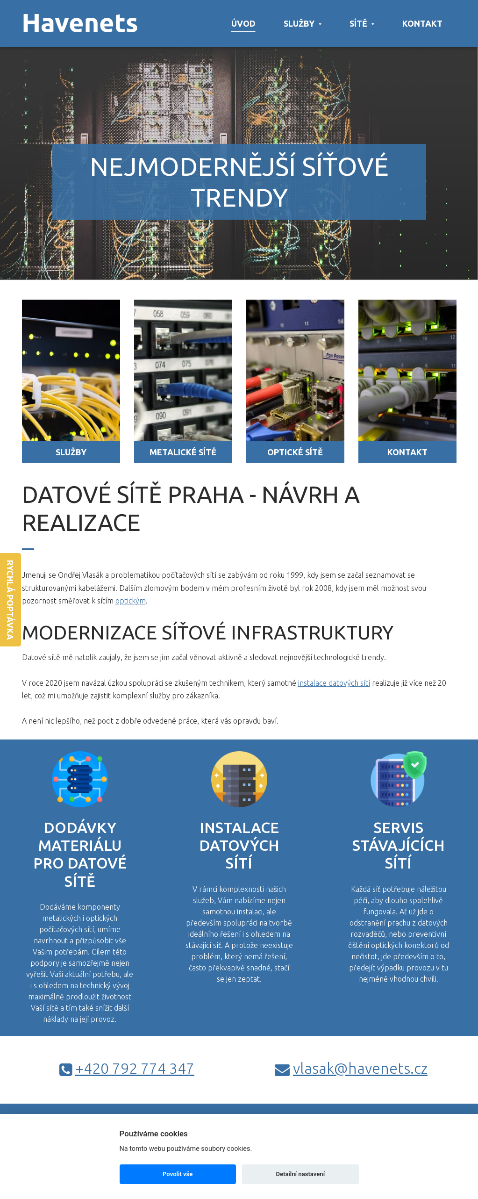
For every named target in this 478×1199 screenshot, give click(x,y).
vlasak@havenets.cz (360, 1068)
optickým (130, 600)
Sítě (362, 23)
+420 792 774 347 (134, 1068)
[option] (239, 140)
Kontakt (422, 23)
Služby (302, 23)
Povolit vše (178, 1173)
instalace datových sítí (334, 683)
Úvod (243, 23)
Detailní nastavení (300, 1173)
